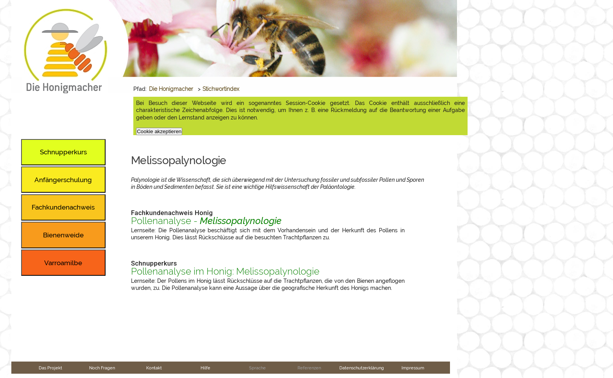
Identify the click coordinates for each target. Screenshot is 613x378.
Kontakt (154, 368)
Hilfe (205, 368)
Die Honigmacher (171, 89)
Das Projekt (50, 368)
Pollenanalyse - (206, 220)
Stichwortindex (221, 89)
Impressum (412, 368)
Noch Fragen (102, 368)
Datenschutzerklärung (361, 368)
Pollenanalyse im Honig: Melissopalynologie (225, 271)
